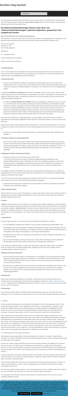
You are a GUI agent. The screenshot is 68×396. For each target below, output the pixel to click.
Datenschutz (47, 393)
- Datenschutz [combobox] (25, 13)
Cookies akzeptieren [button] (24, 393)
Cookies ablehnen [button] (36, 393)
